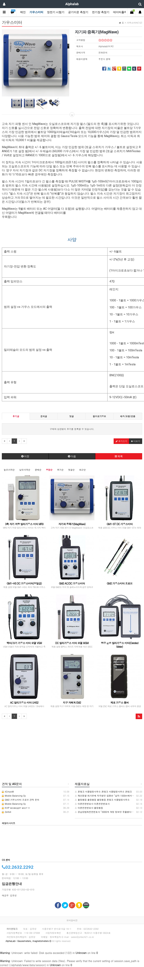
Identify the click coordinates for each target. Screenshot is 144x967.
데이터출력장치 (123, 12)
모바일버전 (72, 920)
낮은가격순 (24, 469)
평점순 (49, 469)
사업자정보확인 (53, 932)
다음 (72, 456)
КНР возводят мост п (16, 807)
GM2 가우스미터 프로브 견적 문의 (20, 799)
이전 (25, 456)
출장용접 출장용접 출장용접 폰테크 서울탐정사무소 (102, 799)
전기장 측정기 (100, 12)
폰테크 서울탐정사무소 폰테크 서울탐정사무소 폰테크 (103, 791)
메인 (23, 12)
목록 (119, 456)
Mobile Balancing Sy (14, 795)
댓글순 (71, 469)
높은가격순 (9, 469)
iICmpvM (8, 791)
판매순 (38, 469)
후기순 (60, 469)
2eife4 (6, 811)
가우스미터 (36, 12)
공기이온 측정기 (78, 12)
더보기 (135, 441)
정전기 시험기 (55, 12)
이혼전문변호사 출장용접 (89, 807)
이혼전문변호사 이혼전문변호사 (92, 803)
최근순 (82, 469)
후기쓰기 (121, 441)
